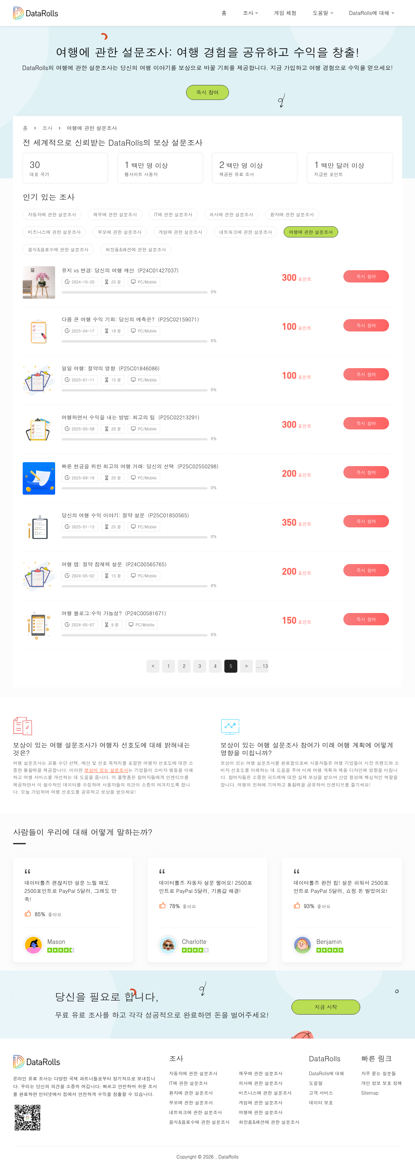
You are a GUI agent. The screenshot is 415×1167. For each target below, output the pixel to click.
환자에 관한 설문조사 (292, 214)
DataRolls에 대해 (369, 13)
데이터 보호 (321, 1102)
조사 (248, 13)
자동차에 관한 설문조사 (52, 214)
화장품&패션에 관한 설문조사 (135, 249)
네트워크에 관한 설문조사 (245, 232)
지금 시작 (325, 1007)
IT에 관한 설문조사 (173, 214)
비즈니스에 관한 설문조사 (54, 232)
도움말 (320, 13)
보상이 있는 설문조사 (106, 770)
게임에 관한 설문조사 (180, 232)
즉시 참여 (207, 92)
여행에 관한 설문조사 (311, 232)
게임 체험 (285, 13)
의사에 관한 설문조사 (231, 214)
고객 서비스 (321, 1092)
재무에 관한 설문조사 (115, 214)
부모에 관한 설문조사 (119, 232)
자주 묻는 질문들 (378, 1073)
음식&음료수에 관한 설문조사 (58, 249)
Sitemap (370, 1092)
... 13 (262, 666)
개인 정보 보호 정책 (381, 1083)
